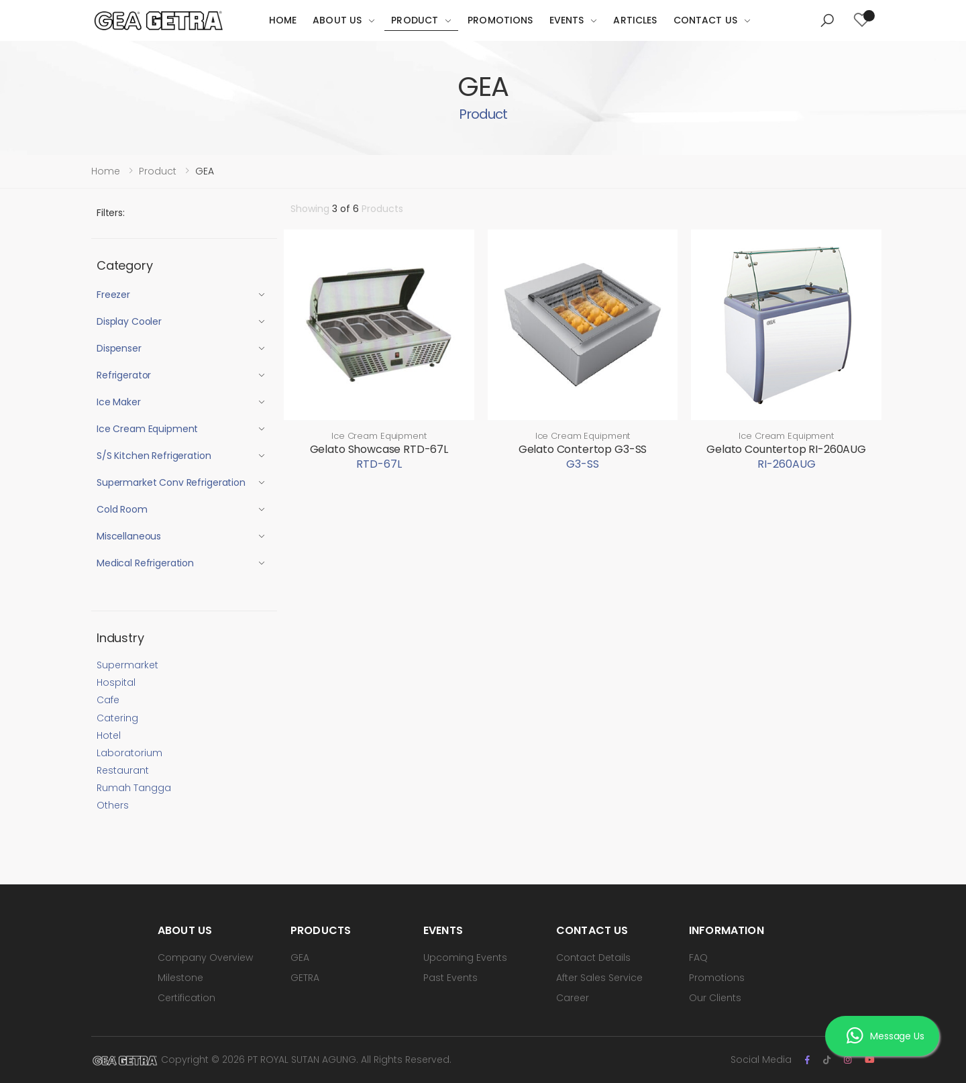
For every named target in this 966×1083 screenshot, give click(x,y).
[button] (827, 21)
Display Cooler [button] (129, 321)
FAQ (698, 957)
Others (113, 805)
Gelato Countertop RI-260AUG (786, 449)
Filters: (111, 212)
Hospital (116, 682)
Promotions (500, 20)
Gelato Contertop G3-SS (583, 449)
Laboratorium (129, 753)
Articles (635, 20)
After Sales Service (599, 977)
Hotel (109, 735)
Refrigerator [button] (124, 375)
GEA (299, 957)
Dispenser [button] (119, 348)
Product (414, 20)
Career (572, 997)
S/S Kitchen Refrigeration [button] (154, 455)
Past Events (450, 977)
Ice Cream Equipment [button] (147, 428)
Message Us (885, 1036)
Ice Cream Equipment (379, 435)
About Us (337, 20)
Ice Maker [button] (119, 402)
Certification (186, 997)
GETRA (304, 977)
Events (566, 20)
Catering (117, 718)
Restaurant (123, 770)
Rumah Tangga (134, 787)
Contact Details (593, 957)
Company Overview (205, 957)
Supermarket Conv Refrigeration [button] (171, 482)
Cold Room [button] (122, 509)
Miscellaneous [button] (129, 536)
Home (283, 20)
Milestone (180, 977)
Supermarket (127, 665)
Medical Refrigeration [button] (145, 563)
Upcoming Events (465, 957)
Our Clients (715, 997)
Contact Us (705, 20)
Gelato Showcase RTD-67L (379, 449)
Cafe (108, 700)
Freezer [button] (113, 294)
